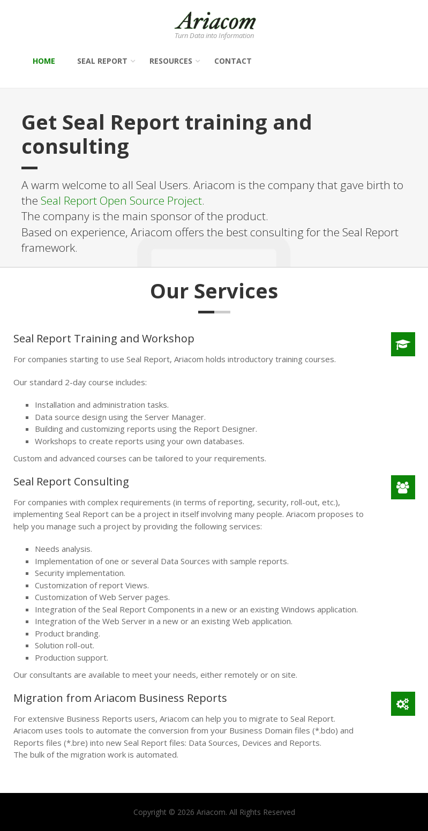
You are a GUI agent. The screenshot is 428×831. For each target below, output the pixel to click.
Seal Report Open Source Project (121, 200)
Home (44, 61)
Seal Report (102, 61)
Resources (170, 61)
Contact (233, 61)
